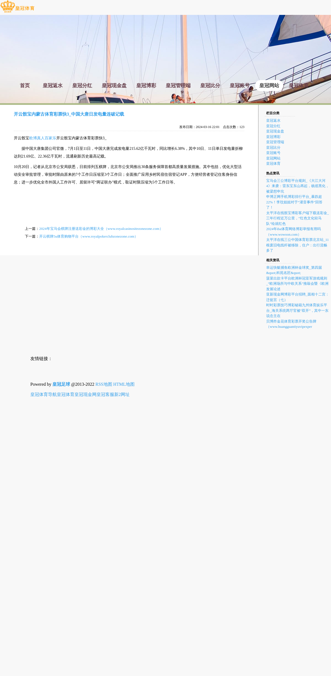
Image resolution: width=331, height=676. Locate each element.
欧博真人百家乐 (42, 138)
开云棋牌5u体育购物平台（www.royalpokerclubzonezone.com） (88, 236)
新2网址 (122, 394)
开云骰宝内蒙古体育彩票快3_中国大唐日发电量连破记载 (69, 114)
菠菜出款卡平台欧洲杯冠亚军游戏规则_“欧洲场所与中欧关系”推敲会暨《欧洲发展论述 (297, 283)
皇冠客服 (105, 394)
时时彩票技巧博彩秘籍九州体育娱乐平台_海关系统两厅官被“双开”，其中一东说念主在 (297, 310)
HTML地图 (124, 384)
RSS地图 (103, 384)
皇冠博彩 (273, 137)
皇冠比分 (273, 147)
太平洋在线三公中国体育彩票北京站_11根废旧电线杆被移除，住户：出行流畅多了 (297, 245)
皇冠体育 (273, 163)
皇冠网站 (273, 158)
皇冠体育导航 (43, 394)
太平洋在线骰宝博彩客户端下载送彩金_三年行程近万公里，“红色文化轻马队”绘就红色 (297, 218)
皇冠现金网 (85, 394)
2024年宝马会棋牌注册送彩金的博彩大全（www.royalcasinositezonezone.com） (101, 229)
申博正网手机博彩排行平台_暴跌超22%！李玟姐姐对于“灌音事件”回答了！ (294, 202)
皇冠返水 (273, 120)
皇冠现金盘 (275, 131)
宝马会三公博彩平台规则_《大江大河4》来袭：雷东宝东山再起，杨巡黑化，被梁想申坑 (297, 186)
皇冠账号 (273, 153)
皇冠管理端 (275, 142)
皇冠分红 (273, 126)
